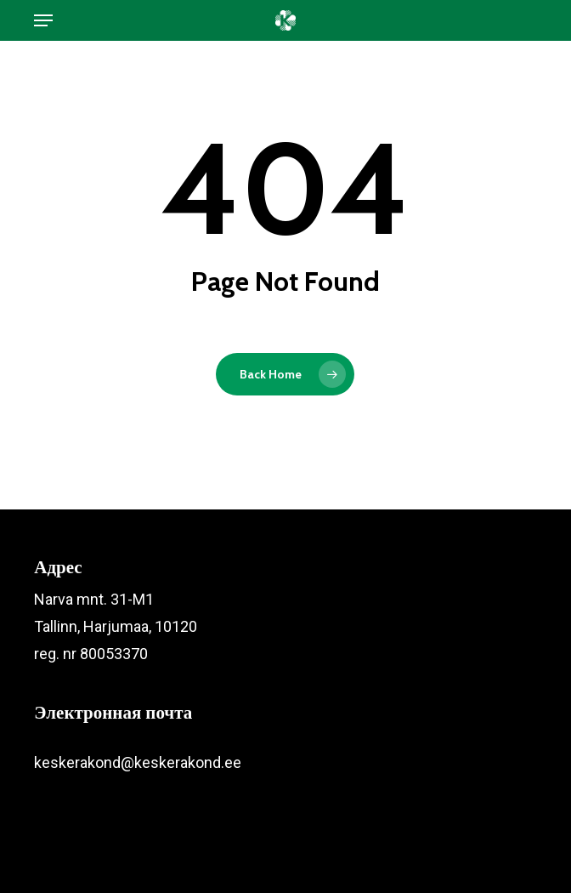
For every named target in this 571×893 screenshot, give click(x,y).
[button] (43, 20)
